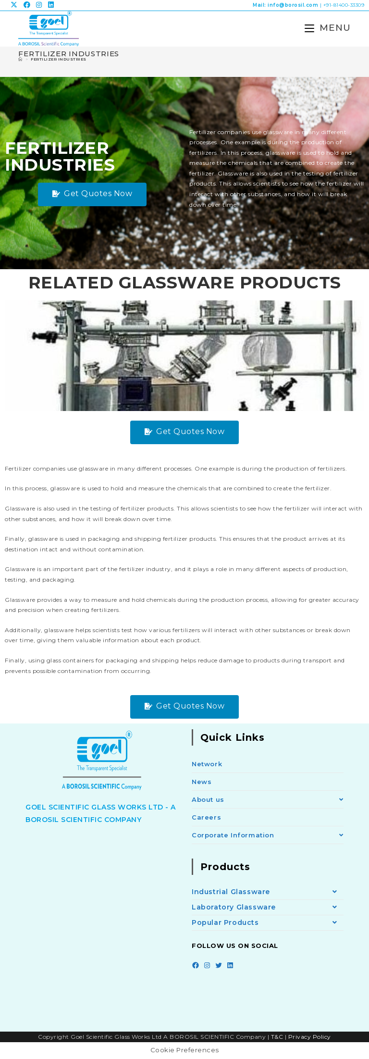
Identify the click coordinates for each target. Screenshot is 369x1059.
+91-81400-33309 (344, 5)
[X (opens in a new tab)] (16, 5)
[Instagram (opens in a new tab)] (39, 5)
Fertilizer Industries (58, 60)
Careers (206, 818)
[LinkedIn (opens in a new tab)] (51, 5)
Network (207, 765)
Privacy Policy (309, 1037)
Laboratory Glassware (268, 908)
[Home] (20, 60)
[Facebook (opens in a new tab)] (27, 5)
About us (268, 800)
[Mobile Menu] (323, 28)
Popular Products (268, 923)
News (201, 782)
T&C (277, 1037)
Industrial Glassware (268, 892)
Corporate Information (268, 836)
